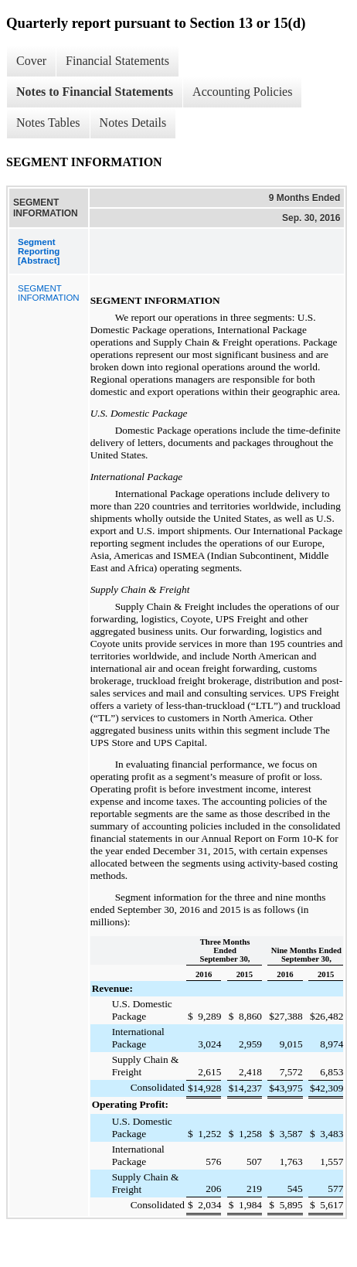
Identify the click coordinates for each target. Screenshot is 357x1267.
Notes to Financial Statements (94, 91)
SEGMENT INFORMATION (49, 293)
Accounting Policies (242, 91)
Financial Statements (117, 60)
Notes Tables (48, 122)
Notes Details (133, 122)
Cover (31, 60)
